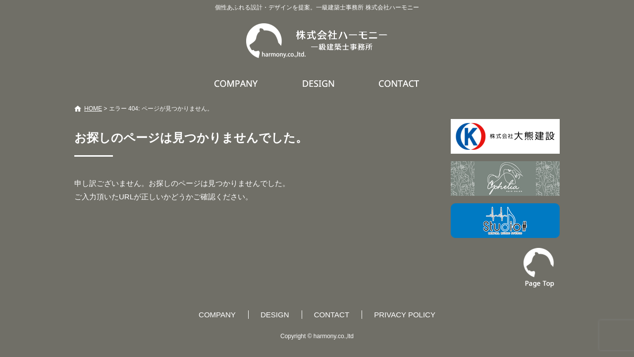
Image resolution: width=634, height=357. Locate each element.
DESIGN (319, 83)
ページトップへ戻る (539, 267)
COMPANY (237, 83)
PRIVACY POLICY (404, 314)
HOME (93, 108)
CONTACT (399, 83)
